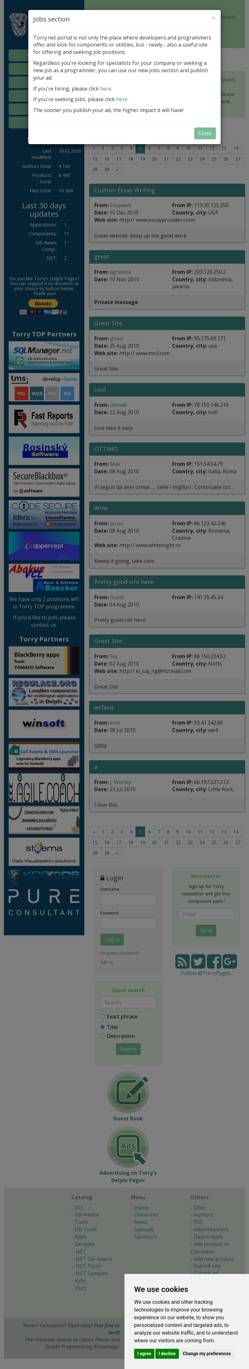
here (105, 88)
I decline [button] (167, 1353)
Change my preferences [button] (207, 1353)
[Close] (213, 18)
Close (205, 133)
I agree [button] (144, 1353)
